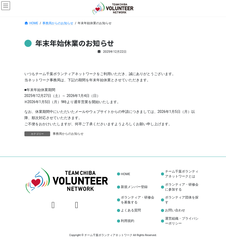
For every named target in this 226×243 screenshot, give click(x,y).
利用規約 (127, 221)
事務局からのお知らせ (68, 134)
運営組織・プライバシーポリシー (181, 221)
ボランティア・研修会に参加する (181, 187)
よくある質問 (131, 210)
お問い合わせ (175, 210)
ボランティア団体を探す (181, 199)
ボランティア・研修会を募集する (137, 199)
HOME (125, 174)
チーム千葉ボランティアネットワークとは (181, 173)
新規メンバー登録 (134, 187)
